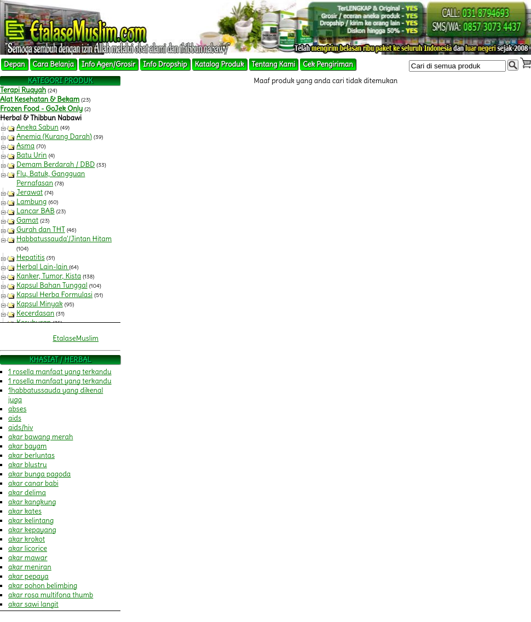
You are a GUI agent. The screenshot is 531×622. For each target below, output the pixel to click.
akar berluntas (31, 455)
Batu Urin (31, 155)
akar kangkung (32, 502)
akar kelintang (31, 520)
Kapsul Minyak (39, 304)
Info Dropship (165, 64)
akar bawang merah (40, 436)
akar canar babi (33, 483)
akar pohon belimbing (42, 585)
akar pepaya (28, 576)
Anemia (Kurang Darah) (54, 136)
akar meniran (29, 567)
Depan (14, 64)
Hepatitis (30, 257)
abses (17, 409)
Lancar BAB (35, 211)
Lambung (31, 201)
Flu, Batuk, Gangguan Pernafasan (50, 178)
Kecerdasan (35, 313)
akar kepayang (32, 529)
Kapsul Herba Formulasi (54, 294)
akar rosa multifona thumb (50, 595)
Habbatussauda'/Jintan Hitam (64, 238)
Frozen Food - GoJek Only (41, 108)
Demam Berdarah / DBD (55, 164)
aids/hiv (20, 427)
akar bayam (27, 446)
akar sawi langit (33, 604)
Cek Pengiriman (328, 64)
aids (14, 418)
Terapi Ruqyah (23, 90)
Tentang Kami (274, 64)
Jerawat (29, 192)
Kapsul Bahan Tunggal (52, 285)
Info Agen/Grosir (108, 64)
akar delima (27, 492)
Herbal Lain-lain (42, 266)
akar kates (25, 511)
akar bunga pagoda (39, 474)
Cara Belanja (53, 64)
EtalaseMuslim (76, 338)
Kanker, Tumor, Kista (48, 276)
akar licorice (27, 548)
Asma (25, 145)
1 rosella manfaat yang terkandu (60, 371)
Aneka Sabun (37, 127)
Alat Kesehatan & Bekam (39, 99)
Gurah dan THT (40, 229)
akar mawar (28, 557)
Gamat (27, 220)
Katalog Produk (219, 64)
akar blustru (27, 464)
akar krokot (26, 539)
